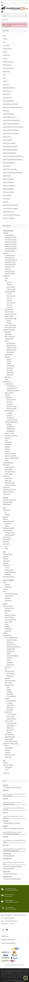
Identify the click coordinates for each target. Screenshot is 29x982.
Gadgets (5, 633)
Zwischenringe (10, 664)
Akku (8, 687)
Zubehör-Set (8, 757)
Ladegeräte (8, 752)
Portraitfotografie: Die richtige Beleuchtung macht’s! (14, 841)
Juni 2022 (5, 798)
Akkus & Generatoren (10, 453)
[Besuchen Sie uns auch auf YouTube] (6, 929)
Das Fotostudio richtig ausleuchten (13, 866)
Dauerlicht (5, 253)
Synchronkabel (8, 474)
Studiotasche (6, 487)
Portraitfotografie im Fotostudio (12, 823)
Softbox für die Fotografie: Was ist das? (14, 828)
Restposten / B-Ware (8, 765)
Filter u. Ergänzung (10, 336)
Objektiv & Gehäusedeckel (13, 646)
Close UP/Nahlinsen (12, 640)
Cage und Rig (6, 510)
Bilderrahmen (8, 444)
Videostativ (6, 556)
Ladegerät (9, 691)
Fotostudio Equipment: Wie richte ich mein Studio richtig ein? (14, 794)
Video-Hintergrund (8, 530)
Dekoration (7, 437)
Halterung (7, 750)
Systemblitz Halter (7, 502)
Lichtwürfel (9, 415)
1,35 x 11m (9, 298)
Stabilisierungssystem (8, 528)
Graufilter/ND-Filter (12, 644)
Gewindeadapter (9, 570)
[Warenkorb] (2, 12)
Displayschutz (10, 730)
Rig (5, 512)
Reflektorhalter (10, 431)
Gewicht (7, 567)
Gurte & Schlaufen (9, 671)
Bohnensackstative (8, 554)
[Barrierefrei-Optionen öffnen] (25, 978)
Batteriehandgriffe (9, 734)
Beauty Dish (8, 332)
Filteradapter (10, 642)
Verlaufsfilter (10, 662)
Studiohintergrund (9, 535)
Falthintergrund (9, 309)
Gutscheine (6, 773)
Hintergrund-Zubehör (10, 327)
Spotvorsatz (8, 377)
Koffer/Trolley (8, 442)
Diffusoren (9, 424)
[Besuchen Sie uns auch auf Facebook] (2, 929)
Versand (22, 965)
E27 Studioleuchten (10, 255)
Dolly (6, 546)
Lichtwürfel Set (10, 417)
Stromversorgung (11, 696)
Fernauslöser (8, 712)
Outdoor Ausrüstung (8, 492)
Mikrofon (5, 519)
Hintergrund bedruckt (10, 314)
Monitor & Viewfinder (8, 521)
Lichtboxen (9, 413)
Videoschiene (8, 628)
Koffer (4, 582)
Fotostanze (7, 449)
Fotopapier (7, 446)
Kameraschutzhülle (12, 723)
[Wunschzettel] (26, 2)
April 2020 (5, 836)
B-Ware (7, 769)
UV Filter (9, 660)
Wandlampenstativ (10, 483)
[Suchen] (13, 16)
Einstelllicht (10, 404)
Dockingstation (8, 748)
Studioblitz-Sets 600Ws (11, 246)
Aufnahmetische (11, 386)
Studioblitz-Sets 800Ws (11, 248)
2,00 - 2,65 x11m (11, 302)
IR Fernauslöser (11, 716)
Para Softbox (10, 368)
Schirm (6, 341)
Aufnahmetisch (9, 383)
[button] (14, 2)
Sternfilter (9, 658)
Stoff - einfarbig (11, 287)
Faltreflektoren (10, 426)
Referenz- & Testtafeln (10, 455)
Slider (6, 548)
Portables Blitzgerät (8, 462)
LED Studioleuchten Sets (11, 260)
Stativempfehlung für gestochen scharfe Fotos (13, 863)
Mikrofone (7, 678)
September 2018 (7, 876)
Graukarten (8, 667)
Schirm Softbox (10, 365)
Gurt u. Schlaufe (9, 617)
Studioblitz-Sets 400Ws (11, 244)
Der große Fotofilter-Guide (10, 873)
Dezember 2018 (7, 853)
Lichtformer (10, 703)
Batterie (9, 689)
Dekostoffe (9, 284)
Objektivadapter (11, 649)
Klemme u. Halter (9, 433)
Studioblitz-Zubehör (10, 251)
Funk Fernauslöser (11, 714)
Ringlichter (7, 269)
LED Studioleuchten (10, 257)
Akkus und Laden (9, 608)
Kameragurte (10, 676)
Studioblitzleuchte (9, 235)
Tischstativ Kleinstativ (8, 576)
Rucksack (5, 589)
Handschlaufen (11, 673)
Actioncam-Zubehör (8, 606)
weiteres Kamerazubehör (11, 741)
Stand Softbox (10, 372)
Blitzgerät (7, 698)
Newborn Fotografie (9, 868)
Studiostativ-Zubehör (10, 485)
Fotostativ (5, 558)
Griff (6, 669)
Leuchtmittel (8, 397)
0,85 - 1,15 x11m (11, 296)
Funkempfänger (9, 469)
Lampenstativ (8, 478)
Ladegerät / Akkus (9, 685)
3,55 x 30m (9, 307)
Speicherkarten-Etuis (10, 680)
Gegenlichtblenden (10, 736)
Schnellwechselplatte (10, 572)
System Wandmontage (10, 318)
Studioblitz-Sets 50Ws (10, 237)
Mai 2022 (5, 812)
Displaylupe (8, 523)
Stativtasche (8, 598)
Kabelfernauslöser (11, 718)
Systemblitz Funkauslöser (9, 500)
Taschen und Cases (10, 754)
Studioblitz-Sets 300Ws (11, 242)
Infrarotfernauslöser (10, 471)
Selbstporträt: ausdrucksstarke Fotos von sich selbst (13, 808)
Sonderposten (8, 767)
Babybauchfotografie (9, 855)
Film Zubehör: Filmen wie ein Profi (12, 787)
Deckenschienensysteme (9, 489)
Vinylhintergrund (9, 311)
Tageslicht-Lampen (11, 408)
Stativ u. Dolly (8, 622)
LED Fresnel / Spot (9, 266)
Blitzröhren (9, 401)
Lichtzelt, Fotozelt (9, 410)
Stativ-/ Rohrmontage (10, 325)
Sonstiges (7, 514)
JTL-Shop (11, 980)
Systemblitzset (10, 705)
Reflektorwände (11, 428)
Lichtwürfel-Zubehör (12, 419)
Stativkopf (5, 563)
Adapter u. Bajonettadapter (12, 458)
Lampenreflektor (9, 338)
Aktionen (5, 762)
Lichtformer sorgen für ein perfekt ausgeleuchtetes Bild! (12, 803)
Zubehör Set (8, 631)
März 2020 (5, 845)
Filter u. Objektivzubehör (11, 637)
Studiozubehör (7, 381)
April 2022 (5, 821)
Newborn (7, 451)
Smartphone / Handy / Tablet (10, 743)
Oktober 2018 (6, 871)
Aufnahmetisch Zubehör (13, 390)
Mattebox (5, 517)
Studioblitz (6, 233)
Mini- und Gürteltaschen (11, 593)
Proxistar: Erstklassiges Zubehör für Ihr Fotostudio (13, 817)
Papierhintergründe (10, 291)
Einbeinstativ (6, 561)
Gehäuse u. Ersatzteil (10, 615)
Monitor (7, 526)
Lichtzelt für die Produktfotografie (12, 879)
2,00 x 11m (9, 300)
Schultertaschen (9, 596)
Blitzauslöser (6, 464)
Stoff (6, 280)
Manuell (9, 320)
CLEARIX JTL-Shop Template (19, 980)
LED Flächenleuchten (10, 262)
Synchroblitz (10, 707)
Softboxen (7, 356)
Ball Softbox (10, 370)
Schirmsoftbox (10, 352)
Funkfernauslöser (9, 467)
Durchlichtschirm (11, 343)
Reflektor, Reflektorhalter (11, 422)
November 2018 (7, 858)
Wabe (6, 379)
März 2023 (5, 790)
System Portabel (9, 316)
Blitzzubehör (10, 709)
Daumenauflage (9, 739)
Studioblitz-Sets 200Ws (11, 239)
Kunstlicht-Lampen (11, 406)
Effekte (6, 460)
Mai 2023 (5, 785)
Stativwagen (8, 574)
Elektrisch (9, 323)
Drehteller (7, 395)
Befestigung (8, 610)
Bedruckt (9, 282)
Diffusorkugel (8, 334)
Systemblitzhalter (11, 700)
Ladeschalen (10, 694)
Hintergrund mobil (9, 532)
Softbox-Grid (10, 374)
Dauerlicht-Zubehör (10, 273)
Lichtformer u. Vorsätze (9, 329)
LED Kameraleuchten (10, 264)
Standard (9, 359)
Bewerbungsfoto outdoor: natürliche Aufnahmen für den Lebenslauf (12, 832)
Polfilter (9, 653)
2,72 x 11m (9, 305)
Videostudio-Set (7, 539)
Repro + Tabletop (9, 392)
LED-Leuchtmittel (11, 399)
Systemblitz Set (7, 504)
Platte (6, 278)
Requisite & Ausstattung (11, 435)
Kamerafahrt (6, 544)
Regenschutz (10, 727)
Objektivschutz (10, 725)
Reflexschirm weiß (11, 350)
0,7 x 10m (9, 293)
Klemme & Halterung (10, 619)
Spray (6, 440)
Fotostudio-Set (6, 494)
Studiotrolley (8, 587)
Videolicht (7, 626)
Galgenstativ (8, 480)
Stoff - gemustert (11, 289)
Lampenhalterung (9, 271)
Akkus (6, 745)
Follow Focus (6, 541)
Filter (6, 613)
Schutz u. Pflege (9, 721)
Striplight (9, 361)
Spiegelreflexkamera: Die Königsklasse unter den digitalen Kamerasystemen (14, 849)
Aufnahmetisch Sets (12, 388)
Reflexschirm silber (12, 347)
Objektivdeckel (10, 651)
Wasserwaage (8, 682)
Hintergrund (6, 275)
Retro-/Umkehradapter (12, 655)
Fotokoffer (7, 584)
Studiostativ (6, 476)
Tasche (5, 591)
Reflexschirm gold (11, 345)
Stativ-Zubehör (7, 565)
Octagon (9, 363)
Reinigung (9, 732)
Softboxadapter (9, 354)
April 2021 (5, 826)
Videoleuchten (6, 537)
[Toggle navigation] (2, 5)
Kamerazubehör (7, 635)
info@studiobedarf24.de (11, 921)
